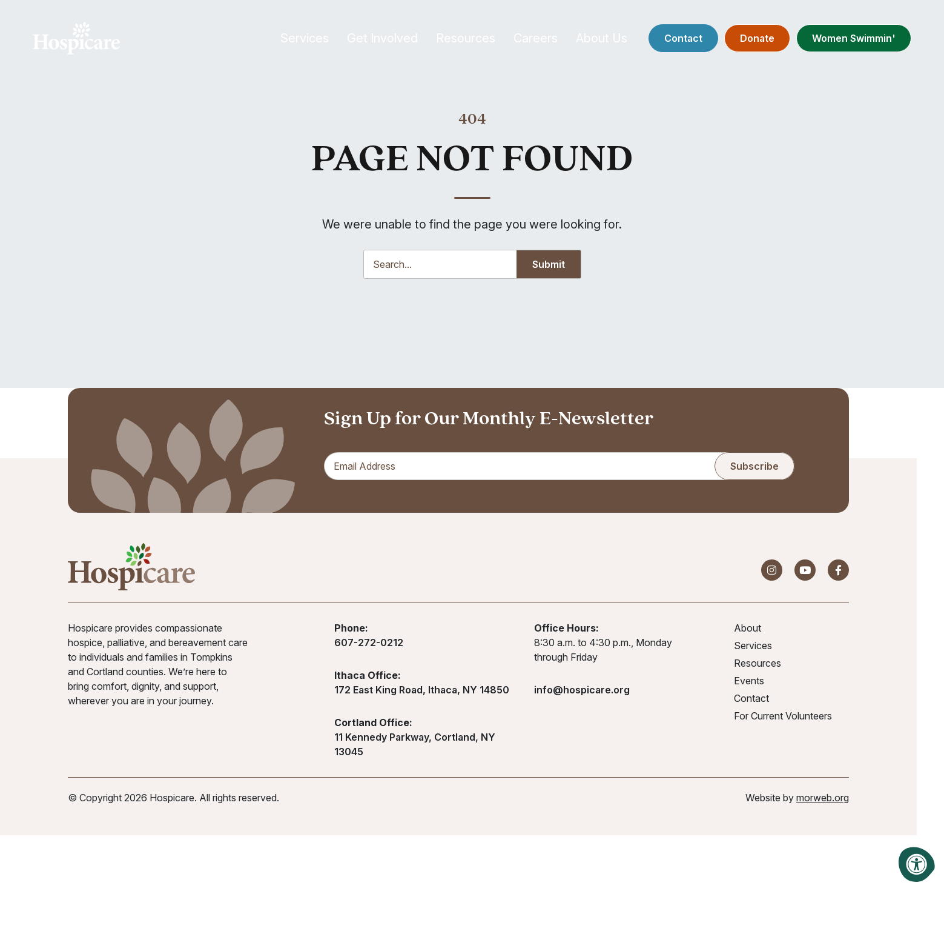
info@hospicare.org (582, 696)
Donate (738, 42)
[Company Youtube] (805, 576)
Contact (664, 42)
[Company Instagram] (771, 576)
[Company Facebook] (838, 576)
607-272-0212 (368, 649)
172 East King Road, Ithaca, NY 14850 (421, 696)
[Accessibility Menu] (917, 864)
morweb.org (822, 804)
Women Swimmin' (835, 42)
